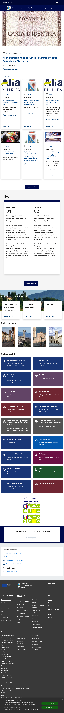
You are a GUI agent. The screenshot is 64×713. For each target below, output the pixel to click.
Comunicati (51, 603)
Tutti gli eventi (31, 284)
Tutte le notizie (32, 187)
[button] (22, 711)
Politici (3, 612)
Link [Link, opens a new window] (37, 709)
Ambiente (35, 616)
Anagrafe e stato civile (23, 601)
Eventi (50, 617)
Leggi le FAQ (20, 646)
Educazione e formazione (36, 601)
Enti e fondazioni (5, 609)
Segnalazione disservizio (20, 642)
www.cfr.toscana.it (32, 525)
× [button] (62, 699)
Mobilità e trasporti (22, 622)
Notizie (50, 600)
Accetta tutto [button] (50, 703)
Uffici (2, 606)
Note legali (35, 644)
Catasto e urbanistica (23, 616)
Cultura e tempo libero (23, 604)
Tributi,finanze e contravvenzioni (37, 611)
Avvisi (8, 53)
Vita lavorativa (21, 607)
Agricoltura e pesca (37, 627)
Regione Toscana (7, 2)
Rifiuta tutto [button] (50, 707)
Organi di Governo (6, 600)
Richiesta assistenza (22, 649)
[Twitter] (50, 8)
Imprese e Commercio (23, 610)
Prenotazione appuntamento (21, 637)
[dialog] (32, 705)
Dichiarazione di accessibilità (36, 648)
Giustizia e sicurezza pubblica (38, 606)
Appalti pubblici (21, 613)
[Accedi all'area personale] (57, 2)
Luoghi (50, 614)
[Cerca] (61, 8)
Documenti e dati (6, 620)
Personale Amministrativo (5, 616)
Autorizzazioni (36, 624)
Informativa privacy (37, 641)
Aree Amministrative (7, 603)
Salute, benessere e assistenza (37, 620)
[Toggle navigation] (3, 8)
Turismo (19, 619)
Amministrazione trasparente (37, 637)
